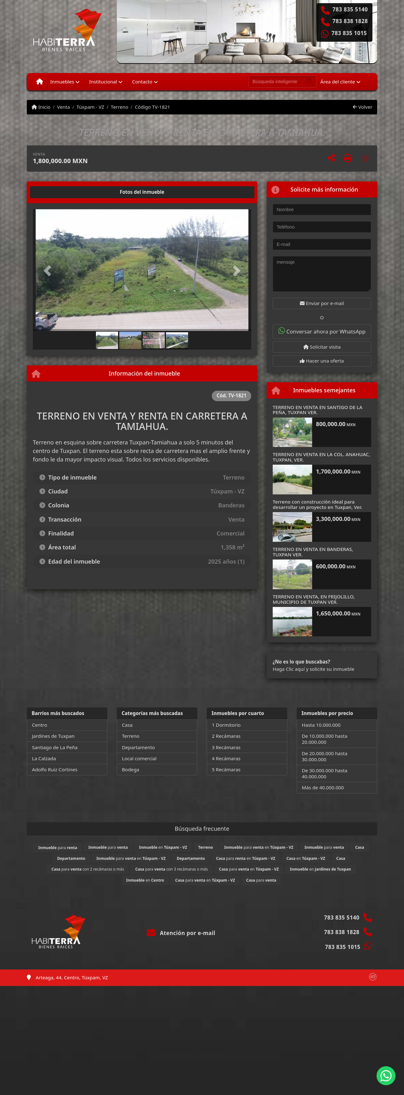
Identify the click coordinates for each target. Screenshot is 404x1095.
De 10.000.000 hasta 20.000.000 (324, 739)
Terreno (119, 107)
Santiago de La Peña (55, 747)
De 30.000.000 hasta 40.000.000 (324, 773)
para (57, 847)
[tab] (57, 192)
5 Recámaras (226, 769)
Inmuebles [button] (62, 81)
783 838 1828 (350, 21)
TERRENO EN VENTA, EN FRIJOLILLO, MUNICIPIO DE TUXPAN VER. (314, 599)
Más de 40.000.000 (323, 787)
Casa (127, 725)
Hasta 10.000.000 (321, 725)
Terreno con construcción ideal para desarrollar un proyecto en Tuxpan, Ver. (317, 504)
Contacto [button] (142, 81)
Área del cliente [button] (337, 81)
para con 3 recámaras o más (171, 869)
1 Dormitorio (226, 725)
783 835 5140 (350, 9)
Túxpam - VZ (90, 107)
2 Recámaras (226, 736)
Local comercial (139, 758)
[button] (49, 270)
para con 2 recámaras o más (87, 869)
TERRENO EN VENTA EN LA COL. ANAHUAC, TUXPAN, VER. (321, 457)
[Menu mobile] (39, 81)
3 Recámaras (226, 747)
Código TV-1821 (152, 107)
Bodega (130, 769)
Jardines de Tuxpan (53, 736)
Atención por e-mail (181, 933)
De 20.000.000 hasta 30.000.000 (324, 756)
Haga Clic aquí (289, 669)
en (163, 847)
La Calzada (44, 758)
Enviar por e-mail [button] (322, 303)
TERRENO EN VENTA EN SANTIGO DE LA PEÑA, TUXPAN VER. (317, 410)
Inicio (41, 107)
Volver (362, 107)
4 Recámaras (226, 758)
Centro (39, 725)
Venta (63, 107)
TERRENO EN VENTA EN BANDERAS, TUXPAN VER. (313, 552)
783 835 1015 (349, 33)
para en (258, 847)
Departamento (138, 747)
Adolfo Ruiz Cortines (54, 769)
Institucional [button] (103, 81)
